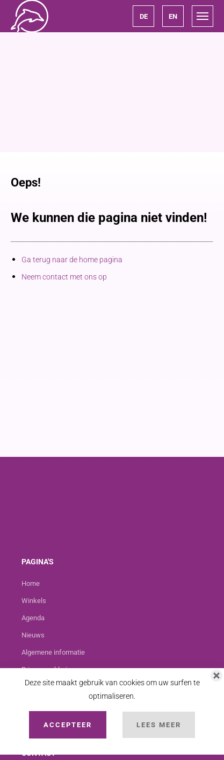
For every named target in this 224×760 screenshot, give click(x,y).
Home (30, 583)
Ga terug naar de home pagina (71, 259)
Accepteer (68, 725)
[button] (143, 16)
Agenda (33, 618)
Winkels (33, 601)
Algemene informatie (53, 652)
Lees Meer (158, 725)
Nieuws (33, 635)
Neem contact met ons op (64, 277)
